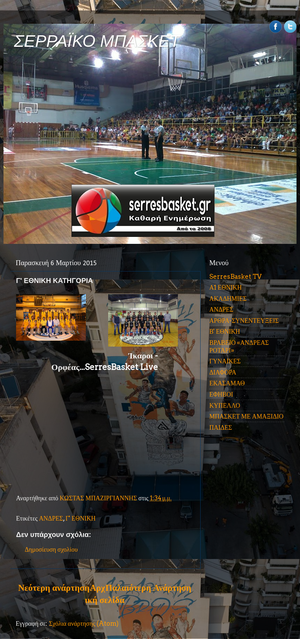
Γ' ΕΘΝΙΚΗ (81, 518)
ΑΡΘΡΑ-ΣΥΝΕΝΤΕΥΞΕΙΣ (244, 320)
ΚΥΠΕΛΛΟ (224, 405)
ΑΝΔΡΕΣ (51, 518)
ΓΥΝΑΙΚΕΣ (225, 361)
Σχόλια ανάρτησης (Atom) (84, 623)
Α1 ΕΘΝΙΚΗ (225, 287)
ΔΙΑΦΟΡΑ (222, 372)
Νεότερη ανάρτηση (53, 587)
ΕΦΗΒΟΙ (221, 394)
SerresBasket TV (235, 276)
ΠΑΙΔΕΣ (220, 427)
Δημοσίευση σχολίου (51, 549)
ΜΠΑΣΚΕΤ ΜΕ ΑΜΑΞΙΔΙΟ (246, 416)
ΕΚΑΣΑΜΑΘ (227, 383)
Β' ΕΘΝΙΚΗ (224, 331)
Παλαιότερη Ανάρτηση (148, 587)
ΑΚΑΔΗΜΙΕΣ (228, 298)
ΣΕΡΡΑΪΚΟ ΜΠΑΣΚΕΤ (97, 41)
